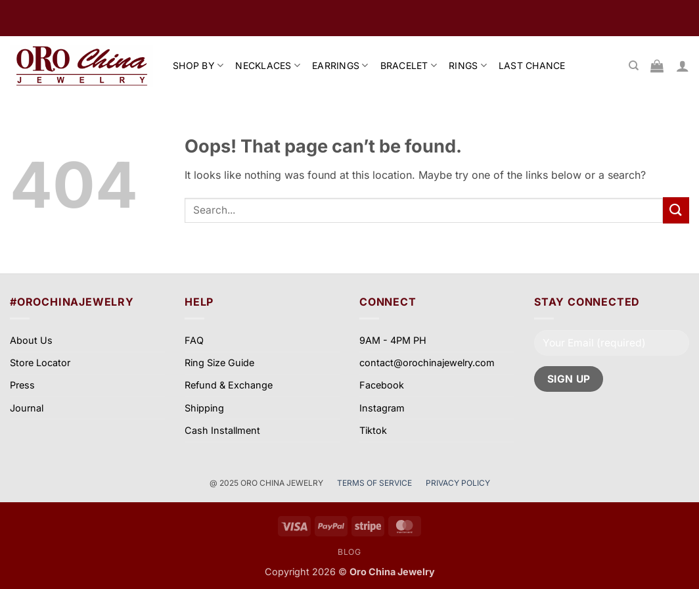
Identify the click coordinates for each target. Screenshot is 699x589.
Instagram (382, 407)
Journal (26, 407)
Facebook (381, 384)
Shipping (204, 407)
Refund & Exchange (229, 384)
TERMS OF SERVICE (375, 483)
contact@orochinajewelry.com (427, 362)
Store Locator (40, 362)
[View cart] (657, 65)
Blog (349, 552)
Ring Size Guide (219, 362)
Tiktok (373, 430)
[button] (682, 65)
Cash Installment (222, 430)
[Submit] (676, 210)
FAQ (194, 340)
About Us (31, 340)
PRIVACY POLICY (458, 483)
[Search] (634, 65)
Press (22, 384)
